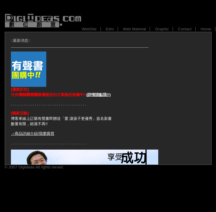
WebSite (89, 29)
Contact (184, 29)
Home (206, 29)
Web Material (134, 29)
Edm (110, 29)
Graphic (162, 29)
